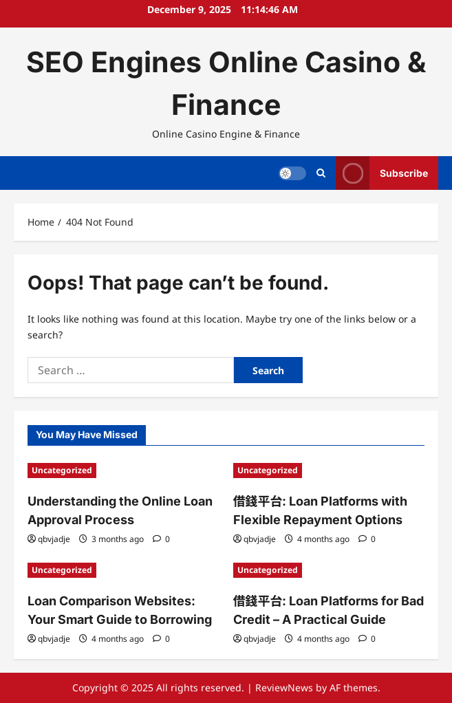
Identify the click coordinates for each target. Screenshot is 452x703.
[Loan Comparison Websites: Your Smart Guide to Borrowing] (123, 570)
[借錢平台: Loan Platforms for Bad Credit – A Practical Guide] (329, 570)
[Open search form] (320, 173)
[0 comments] (161, 539)
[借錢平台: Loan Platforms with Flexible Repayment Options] (329, 470)
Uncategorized (62, 470)
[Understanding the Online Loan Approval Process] (123, 470)
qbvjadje (54, 539)
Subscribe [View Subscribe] (382, 173)
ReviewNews (284, 687)
